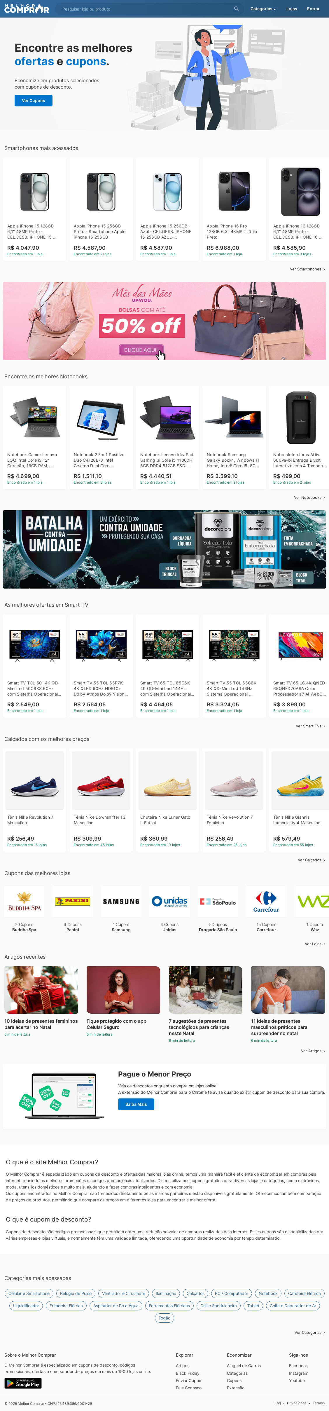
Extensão (235, 1387)
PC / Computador (231, 1293)
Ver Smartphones (308, 269)
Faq (278, 1403)
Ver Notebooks (310, 497)
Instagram (298, 1373)
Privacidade (297, 1403)
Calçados (195, 1293)
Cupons (234, 1380)
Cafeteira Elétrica (304, 1293)
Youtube (297, 1380)
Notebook (268, 1293)
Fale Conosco (189, 1387)
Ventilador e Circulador (123, 1293)
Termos (319, 1403)
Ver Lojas (315, 943)
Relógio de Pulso (76, 1293)
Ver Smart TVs (311, 726)
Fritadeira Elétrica (66, 1305)
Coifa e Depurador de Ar (293, 1305)
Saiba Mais (136, 1104)
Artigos (182, 1365)
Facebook (298, 1365)
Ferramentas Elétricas (169, 1305)
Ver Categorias (310, 1332)
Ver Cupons (33, 100)
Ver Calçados (312, 860)
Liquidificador (26, 1305)
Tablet (253, 1305)
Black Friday (188, 1373)
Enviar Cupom (189, 1380)
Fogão (164, 1317)
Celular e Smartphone (29, 1293)
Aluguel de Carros (244, 1365)
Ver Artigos (313, 1050)
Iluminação (166, 1293)
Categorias (237, 1373)
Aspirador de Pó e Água (116, 1305)
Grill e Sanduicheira (218, 1305)
